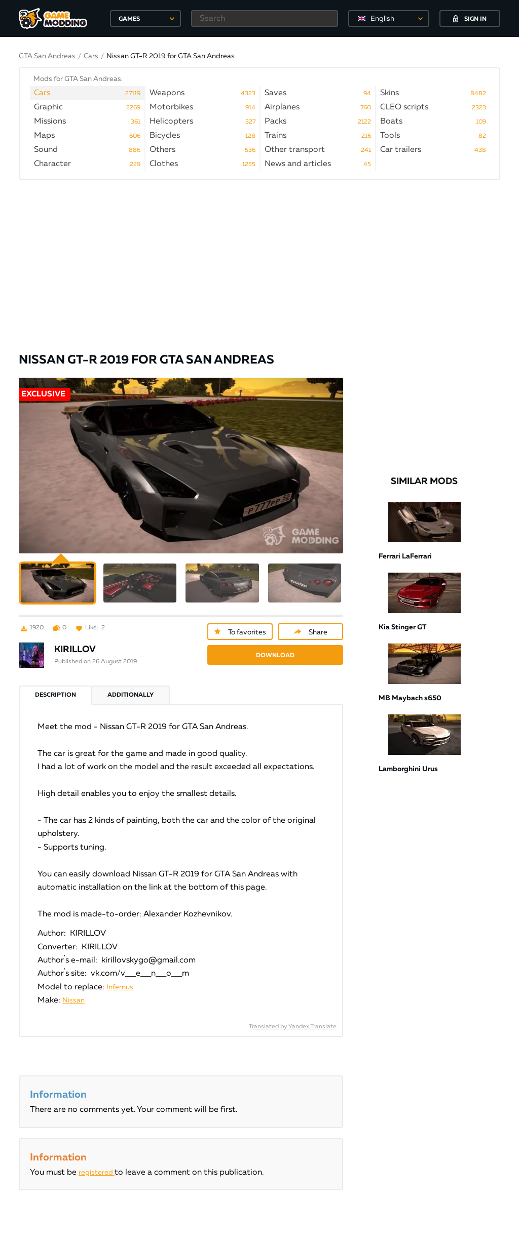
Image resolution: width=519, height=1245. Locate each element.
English (382, 18)
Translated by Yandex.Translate (293, 1014)
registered (97, 1159)
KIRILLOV (75, 636)
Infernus (119, 974)
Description (55, 682)
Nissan (73, 987)
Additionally (130, 682)
